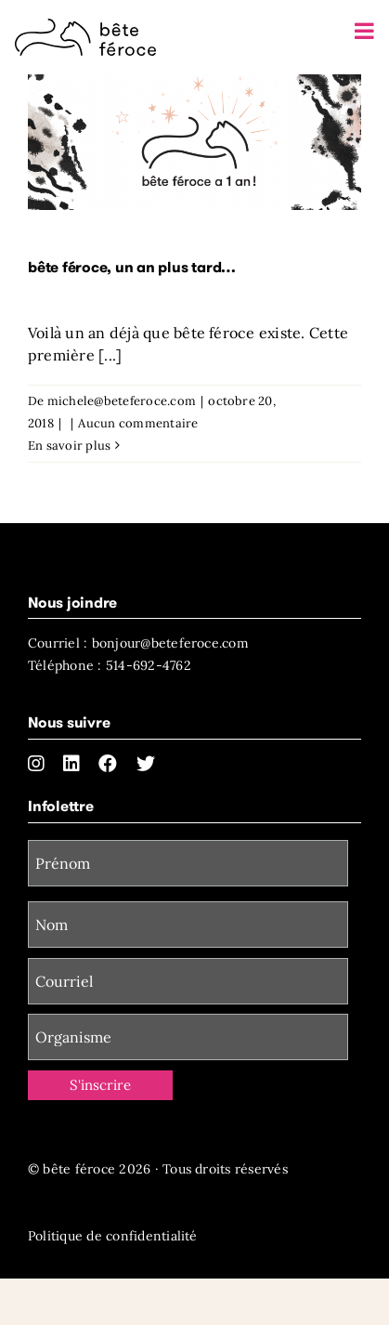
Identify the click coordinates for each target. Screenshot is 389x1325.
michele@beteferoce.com (121, 401)
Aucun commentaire (138, 423)
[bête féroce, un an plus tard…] (194, 142)
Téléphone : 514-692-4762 (109, 665)
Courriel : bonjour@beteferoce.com (138, 643)
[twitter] (145, 763)
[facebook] (107, 763)
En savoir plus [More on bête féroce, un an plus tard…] (69, 445)
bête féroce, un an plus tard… (132, 267)
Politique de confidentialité (113, 1235)
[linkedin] (71, 763)
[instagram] (36, 763)
